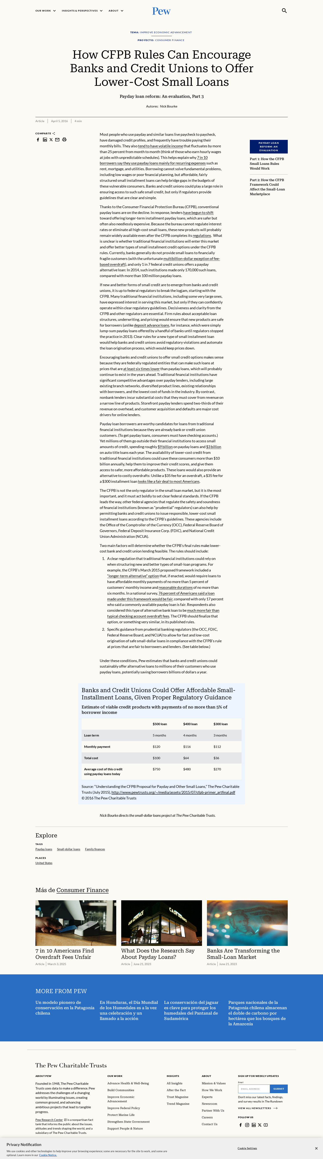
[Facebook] (240, 1124)
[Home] (71, 1065)
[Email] (254, 1089)
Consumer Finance (82, 890)
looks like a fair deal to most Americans (169, 481)
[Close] (316, 1151)
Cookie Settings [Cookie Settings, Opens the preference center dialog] (247, 1151)
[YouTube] (265, 1124)
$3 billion (213, 446)
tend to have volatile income (160, 146)
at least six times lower (141, 368)
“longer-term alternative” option (133, 576)
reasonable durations (176, 587)
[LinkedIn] (253, 1124)
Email (241, 1082)
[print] (64, 139)
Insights (173, 1076)
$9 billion (165, 446)
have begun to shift (198, 212)
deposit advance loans (151, 325)
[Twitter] (260, 1125)
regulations (202, 235)
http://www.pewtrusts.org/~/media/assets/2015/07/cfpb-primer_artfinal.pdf (173, 792)
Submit (279, 1088)
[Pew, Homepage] (161, 10)
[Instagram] (247, 1124)
